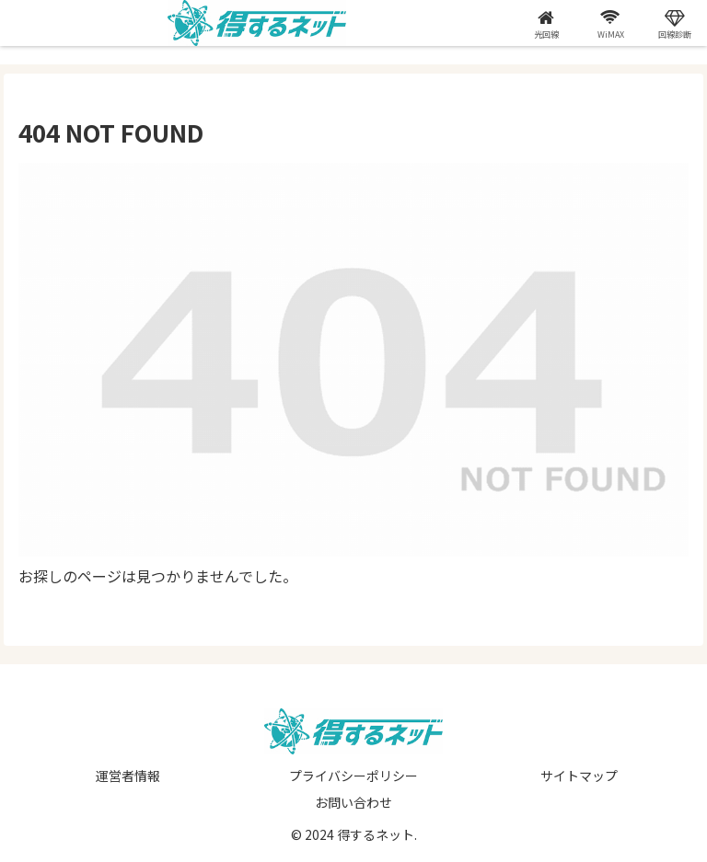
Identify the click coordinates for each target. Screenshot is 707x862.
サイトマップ (579, 775)
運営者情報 (128, 775)
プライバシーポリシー (353, 775)
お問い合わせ (353, 802)
